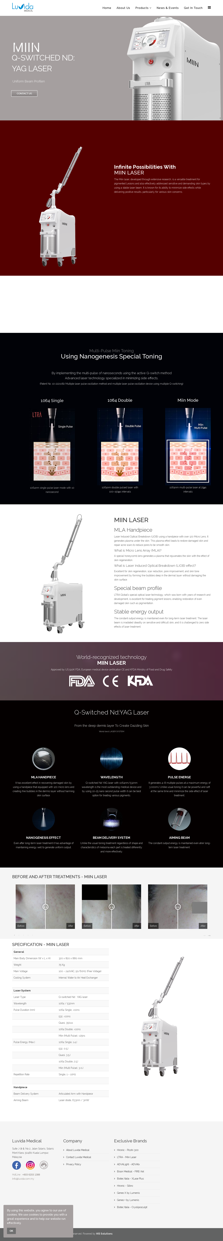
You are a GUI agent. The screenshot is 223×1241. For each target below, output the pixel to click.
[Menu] (209, 7)
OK (11, 1230)
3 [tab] (23, 935)
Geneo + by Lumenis (127, 1200)
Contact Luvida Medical (78, 1157)
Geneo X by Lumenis (128, 1193)
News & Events (168, 8)
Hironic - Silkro (124, 1185)
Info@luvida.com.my (23, 1178)
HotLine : (26, 1174)
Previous (204, 935)
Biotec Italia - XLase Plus (130, 1178)
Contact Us (24, 93)
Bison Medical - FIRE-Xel (130, 1171)
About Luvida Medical (77, 1150)
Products (142, 8)
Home (106, 8)
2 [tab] (19, 935)
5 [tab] (32, 935)
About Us (123, 8)
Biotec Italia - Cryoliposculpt (131, 1207)
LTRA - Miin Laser (126, 1157)
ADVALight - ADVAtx (128, 1164)
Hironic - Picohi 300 (127, 1150)
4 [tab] (28, 935)
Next (209, 935)
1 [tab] (14, 935)
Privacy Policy (73, 1164)
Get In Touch (193, 8)
